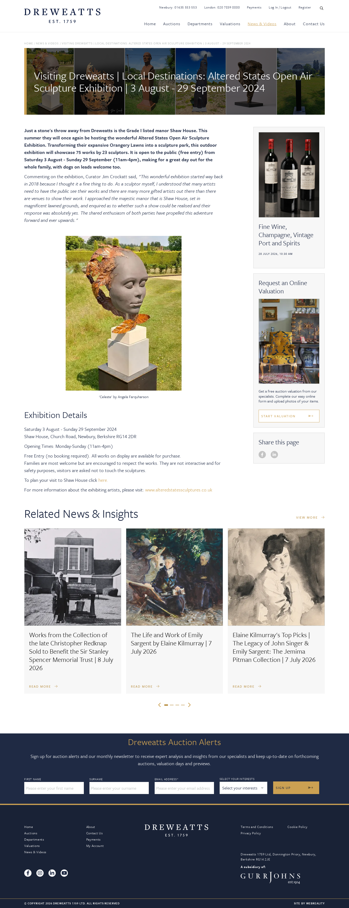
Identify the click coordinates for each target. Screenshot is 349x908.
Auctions (171, 24)
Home (150, 24)
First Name (32, 779)
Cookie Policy (297, 826)
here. (103, 480)
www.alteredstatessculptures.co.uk (178, 489)
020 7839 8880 (228, 7)
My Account (95, 845)
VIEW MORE (310, 517)
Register (305, 7)
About (290, 24)
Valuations (230, 24)
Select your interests (237, 779)
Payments (254, 7)
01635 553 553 (185, 7)
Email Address (167, 779)
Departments (200, 24)
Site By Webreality (309, 903)
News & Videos (262, 24)
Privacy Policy (251, 833)
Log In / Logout (280, 7)
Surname (96, 779)
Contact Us (314, 24)
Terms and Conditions (257, 826)
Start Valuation (278, 416)
